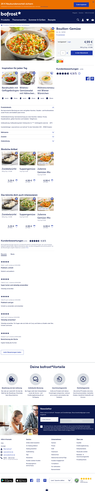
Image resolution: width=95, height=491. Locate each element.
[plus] (67, 53)
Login (69, 42)
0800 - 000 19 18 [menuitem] (7, 456)
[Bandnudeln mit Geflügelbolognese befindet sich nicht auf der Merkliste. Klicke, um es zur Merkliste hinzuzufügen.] (16, 73)
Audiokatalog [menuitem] (30, 450)
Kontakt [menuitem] (3, 444)
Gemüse (12, 25)
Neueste (4, 255)
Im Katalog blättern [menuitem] (32, 444)
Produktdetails (60, 35)
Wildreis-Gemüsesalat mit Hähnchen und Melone (27, 90)
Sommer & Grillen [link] (37, 20)
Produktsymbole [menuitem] (81, 458)
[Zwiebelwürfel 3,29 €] (10, 170)
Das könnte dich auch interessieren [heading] (19, 195)
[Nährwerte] (60, 61)
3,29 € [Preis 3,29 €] (9, 180)
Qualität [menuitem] (79, 441)
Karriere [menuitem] (81, 13)
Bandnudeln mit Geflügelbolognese (10, 89)
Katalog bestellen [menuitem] (31, 447)
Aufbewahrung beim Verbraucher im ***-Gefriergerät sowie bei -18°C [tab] (27, 123)
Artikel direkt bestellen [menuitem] (33, 441)
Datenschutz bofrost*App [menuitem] (58, 456)
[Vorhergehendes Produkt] (4, 153)
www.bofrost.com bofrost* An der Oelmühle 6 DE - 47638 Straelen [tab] (26, 127)
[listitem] (10, 85)
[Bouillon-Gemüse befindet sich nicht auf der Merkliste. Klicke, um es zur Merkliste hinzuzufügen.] (52, 29)
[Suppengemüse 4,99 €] (28, 170)
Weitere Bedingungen (44, 6)
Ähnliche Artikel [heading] (9, 149)
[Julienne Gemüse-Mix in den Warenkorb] (51, 181)
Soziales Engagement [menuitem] (57, 459)
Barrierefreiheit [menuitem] (55, 468)
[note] (10, 98)
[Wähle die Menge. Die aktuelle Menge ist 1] (63, 53)
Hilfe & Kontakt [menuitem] (89, 13)
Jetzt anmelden (86, 420)
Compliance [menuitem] (55, 462)
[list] (47, 386)
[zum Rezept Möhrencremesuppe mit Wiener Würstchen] (45, 78)
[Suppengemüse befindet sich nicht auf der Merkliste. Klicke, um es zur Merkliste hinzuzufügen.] (34, 154)
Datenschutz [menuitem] (55, 453)
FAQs (27, 248)
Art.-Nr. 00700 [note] (60, 32)
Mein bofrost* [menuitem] (6, 447)
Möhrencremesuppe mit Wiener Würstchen (45, 90)
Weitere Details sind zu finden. (66, 429)
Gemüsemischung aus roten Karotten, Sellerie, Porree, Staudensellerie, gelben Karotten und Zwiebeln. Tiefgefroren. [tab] (24, 118)
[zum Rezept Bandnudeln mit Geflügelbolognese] (10, 78)
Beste (12, 255)
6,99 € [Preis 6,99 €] (45, 180)
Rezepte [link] (52, 20)
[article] (27, 82)
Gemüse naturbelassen (22, 25)
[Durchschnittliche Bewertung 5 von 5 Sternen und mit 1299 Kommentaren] (79, 73)
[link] (15, 14)
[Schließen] (93, 2)
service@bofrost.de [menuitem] (8, 453)
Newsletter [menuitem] (29, 456)
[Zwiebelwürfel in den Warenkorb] (16, 181)
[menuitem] (5, 20)
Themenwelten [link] (19, 20)
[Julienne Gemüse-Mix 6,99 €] (45, 170)
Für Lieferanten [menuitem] (55, 465)
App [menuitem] (27, 453)
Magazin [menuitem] (74, 13)
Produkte (6, 25)
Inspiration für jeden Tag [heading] (14, 68)
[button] (81, 4)
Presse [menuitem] (53, 444)
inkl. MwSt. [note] (10, 182)
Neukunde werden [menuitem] (82, 450)
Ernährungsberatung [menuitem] (82, 444)
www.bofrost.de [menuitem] (7, 450)
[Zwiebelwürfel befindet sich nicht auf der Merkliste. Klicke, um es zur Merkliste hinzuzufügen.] (16, 154)
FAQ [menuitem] (2, 441)
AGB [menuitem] (52, 447)
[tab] (83, 20)
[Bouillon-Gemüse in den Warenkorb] (82, 53)
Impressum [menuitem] (54, 450)
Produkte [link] (5, 20)
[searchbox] (59, 19)
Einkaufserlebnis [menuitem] (81, 447)
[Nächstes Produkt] (52, 153)
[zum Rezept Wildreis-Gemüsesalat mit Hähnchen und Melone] (28, 78)
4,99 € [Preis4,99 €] (88, 42)
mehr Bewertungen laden (12, 353)
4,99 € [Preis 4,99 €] (27, 180)
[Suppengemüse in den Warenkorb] (33, 181)
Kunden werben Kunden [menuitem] (33, 459)
